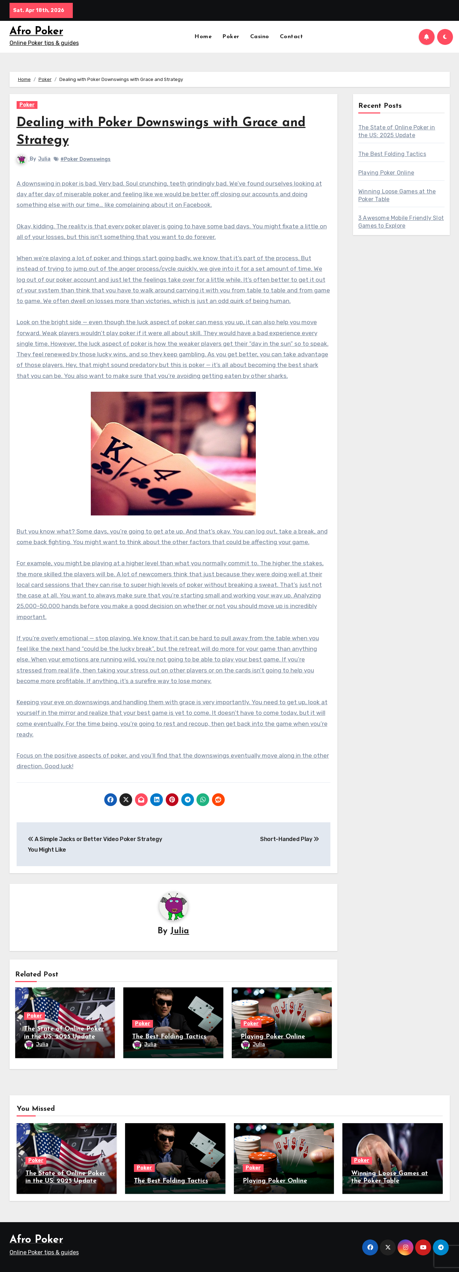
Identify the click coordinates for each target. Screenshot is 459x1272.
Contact (291, 37)
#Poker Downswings (86, 159)
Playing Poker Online (273, 1037)
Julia (45, 159)
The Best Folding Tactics (169, 1037)
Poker (231, 37)
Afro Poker (36, 31)
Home (203, 37)
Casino (259, 37)
